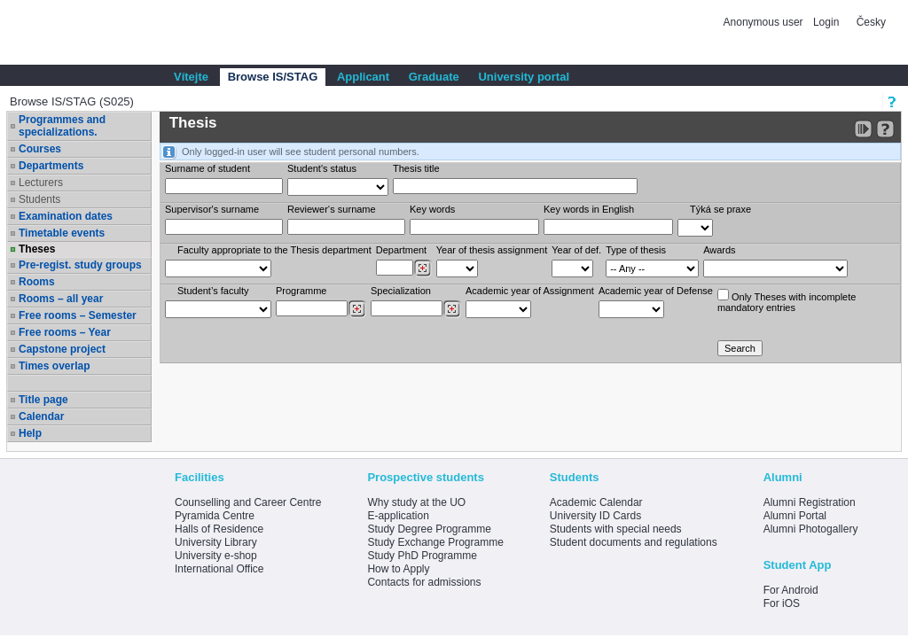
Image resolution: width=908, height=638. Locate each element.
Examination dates (66, 216)
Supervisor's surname (212, 209)
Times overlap (54, 366)
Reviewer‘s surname (331, 209)
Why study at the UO (416, 502)
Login (826, 22)
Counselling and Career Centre (248, 502)
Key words (432, 209)
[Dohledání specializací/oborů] (451, 309)
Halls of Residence (219, 529)
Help (30, 433)
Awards (719, 250)
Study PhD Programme (421, 555)
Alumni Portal (794, 516)
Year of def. (576, 250)
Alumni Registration (809, 502)
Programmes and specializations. (62, 125)
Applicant (363, 76)
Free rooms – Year (65, 332)
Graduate (434, 76)
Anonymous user (765, 22)
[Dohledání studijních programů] (357, 309)
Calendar (41, 416)
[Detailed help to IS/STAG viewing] (885, 129)
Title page (43, 399)
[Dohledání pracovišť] (422, 268)
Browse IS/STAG (273, 76)
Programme (301, 290)
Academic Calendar (596, 502)
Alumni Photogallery (810, 529)
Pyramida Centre (214, 516)
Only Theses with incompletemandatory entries (786, 301)
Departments (51, 166)
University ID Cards (595, 516)
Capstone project (62, 349)
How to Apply (398, 569)
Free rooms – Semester (78, 315)
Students (39, 199)
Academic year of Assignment (530, 290)
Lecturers (41, 182)
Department (401, 250)
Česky (871, 22)
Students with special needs (616, 529)
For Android (790, 590)
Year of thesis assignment (492, 250)
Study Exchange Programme (435, 542)
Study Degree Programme (428, 529)
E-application (397, 516)
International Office (219, 569)
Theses (37, 249)
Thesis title (416, 168)
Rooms (37, 282)
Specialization (401, 290)
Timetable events (62, 233)
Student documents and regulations (633, 542)
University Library (216, 542)
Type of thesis (636, 250)
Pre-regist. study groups (80, 265)
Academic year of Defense (656, 290)
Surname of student (207, 168)
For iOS (781, 603)
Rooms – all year (61, 298)
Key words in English (589, 209)
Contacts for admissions (424, 582)
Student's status (321, 168)
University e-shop (216, 555)
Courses (40, 149)
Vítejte (191, 76)
